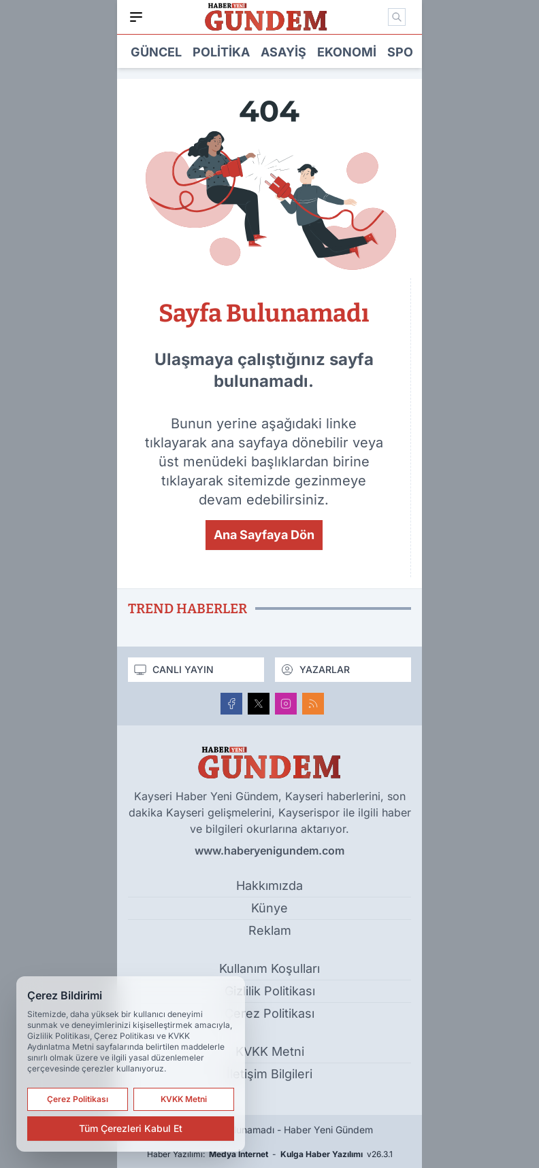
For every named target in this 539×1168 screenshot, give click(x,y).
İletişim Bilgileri (269, 1074)
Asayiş (283, 52)
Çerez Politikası (269, 1013)
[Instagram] (286, 704)
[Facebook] (231, 704)
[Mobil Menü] (136, 17)
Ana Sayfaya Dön (264, 535)
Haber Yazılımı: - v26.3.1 (270, 1154)
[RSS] (313, 704)
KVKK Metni (269, 1051)
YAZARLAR (315, 669)
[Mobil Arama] (397, 17)
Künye (269, 908)
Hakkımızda (269, 885)
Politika (221, 52)
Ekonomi (346, 52)
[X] (259, 704)
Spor (404, 52)
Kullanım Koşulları (269, 968)
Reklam (269, 930)
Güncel (156, 52)
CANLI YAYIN (173, 669)
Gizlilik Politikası (270, 991)
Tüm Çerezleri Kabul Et (130, 1128)
